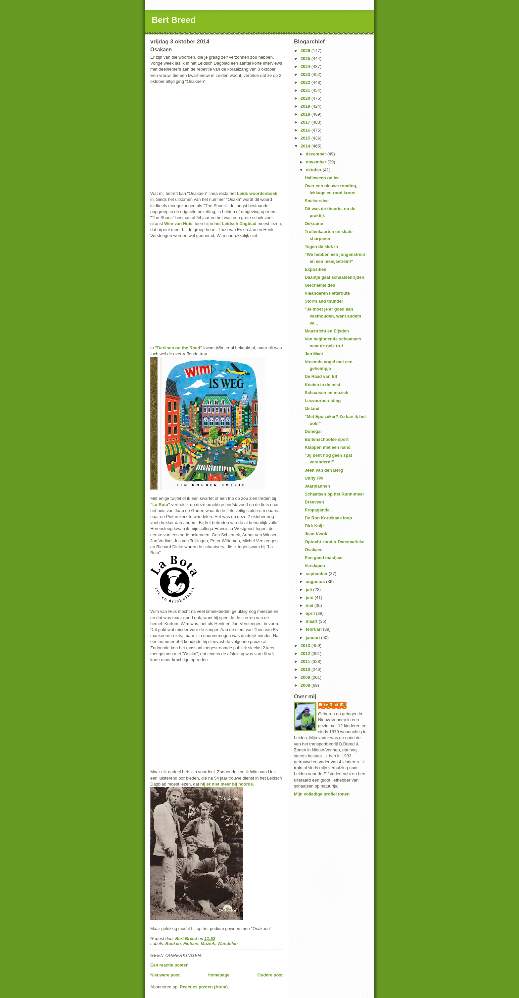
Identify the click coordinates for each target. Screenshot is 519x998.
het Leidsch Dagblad (235, 223)
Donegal (313, 431)
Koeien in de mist (322, 384)
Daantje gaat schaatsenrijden (334, 277)
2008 (306, 685)
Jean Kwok (316, 533)
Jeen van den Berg (324, 470)
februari (314, 629)
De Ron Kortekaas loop (328, 517)
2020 (306, 98)
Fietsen (191, 943)
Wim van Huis (178, 223)
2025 (306, 58)
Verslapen (315, 565)
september (317, 573)
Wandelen (227, 943)
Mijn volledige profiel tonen (322, 794)
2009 (306, 677)
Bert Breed (174, 20)
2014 (306, 146)
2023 (306, 74)
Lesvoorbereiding (323, 400)
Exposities (315, 269)
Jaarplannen (317, 486)
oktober (314, 169)
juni (310, 597)
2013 (306, 645)
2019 (306, 106)
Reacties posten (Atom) (204, 986)
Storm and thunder (324, 301)
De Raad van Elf (321, 376)
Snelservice (316, 200)
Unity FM (314, 478)
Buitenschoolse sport (327, 439)
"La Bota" (160, 504)
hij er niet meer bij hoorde (226, 784)
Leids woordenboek (257, 193)
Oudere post (270, 974)
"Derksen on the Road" (178, 347)
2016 (306, 130)
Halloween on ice (322, 177)
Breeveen (314, 501)
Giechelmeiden (320, 285)
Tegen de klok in (321, 246)
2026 (306, 50)
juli (309, 589)
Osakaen (313, 549)
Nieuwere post (165, 974)
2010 (306, 669)
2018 (306, 114)
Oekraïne (314, 223)
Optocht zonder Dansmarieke (334, 541)
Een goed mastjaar (324, 557)
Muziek (208, 943)
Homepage (218, 974)
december (316, 153)
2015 (306, 138)
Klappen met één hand (328, 447)
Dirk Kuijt (314, 525)
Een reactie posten (169, 965)
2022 (306, 82)
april (311, 613)
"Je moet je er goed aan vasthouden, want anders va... (333, 316)
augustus (316, 581)
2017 (306, 122)
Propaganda (317, 509)
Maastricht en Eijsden (327, 330)
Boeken (173, 943)
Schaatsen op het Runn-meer (334, 494)
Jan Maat (314, 353)
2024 (306, 66)
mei (310, 605)
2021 (306, 90)
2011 (306, 661)
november (317, 161)
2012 (306, 653)
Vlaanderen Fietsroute (327, 293)
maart (312, 621)
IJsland (312, 408)
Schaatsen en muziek (326, 392)
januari (313, 637)
